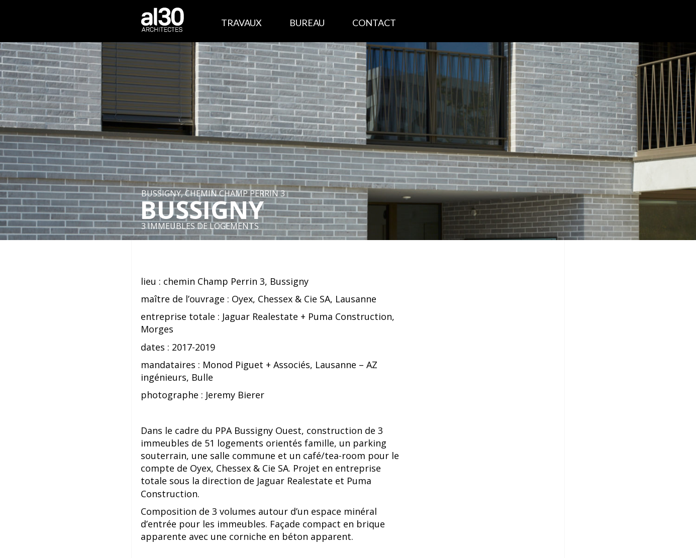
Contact (374, 22)
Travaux (241, 22)
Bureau (307, 22)
